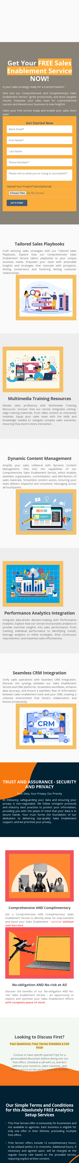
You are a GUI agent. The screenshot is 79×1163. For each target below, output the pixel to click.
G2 (24, 1144)
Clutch (12, 1144)
